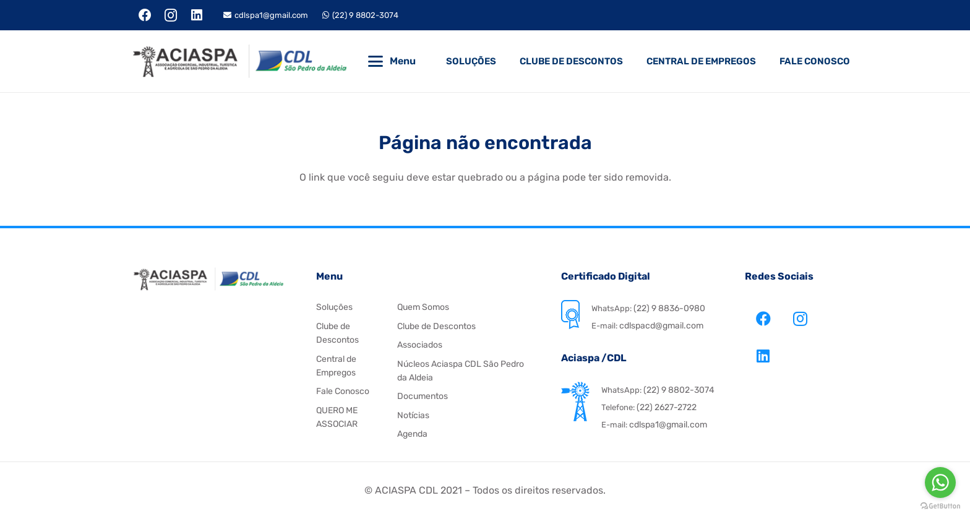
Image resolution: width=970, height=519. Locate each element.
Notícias (413, 415)
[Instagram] (171, 15)
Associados (419, 345)
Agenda (412, 434)
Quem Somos (423, 307)
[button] (375, 61)
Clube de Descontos (436, 326)
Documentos (422, 396)
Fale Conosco (342, 391)
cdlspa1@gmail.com (668, 424)
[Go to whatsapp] (940, 482)
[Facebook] (145, 15)
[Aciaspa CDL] (239, 61)
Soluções (334, 307)
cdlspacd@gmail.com (660, 325)
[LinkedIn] (197, 15)
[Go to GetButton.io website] (940, 506)
